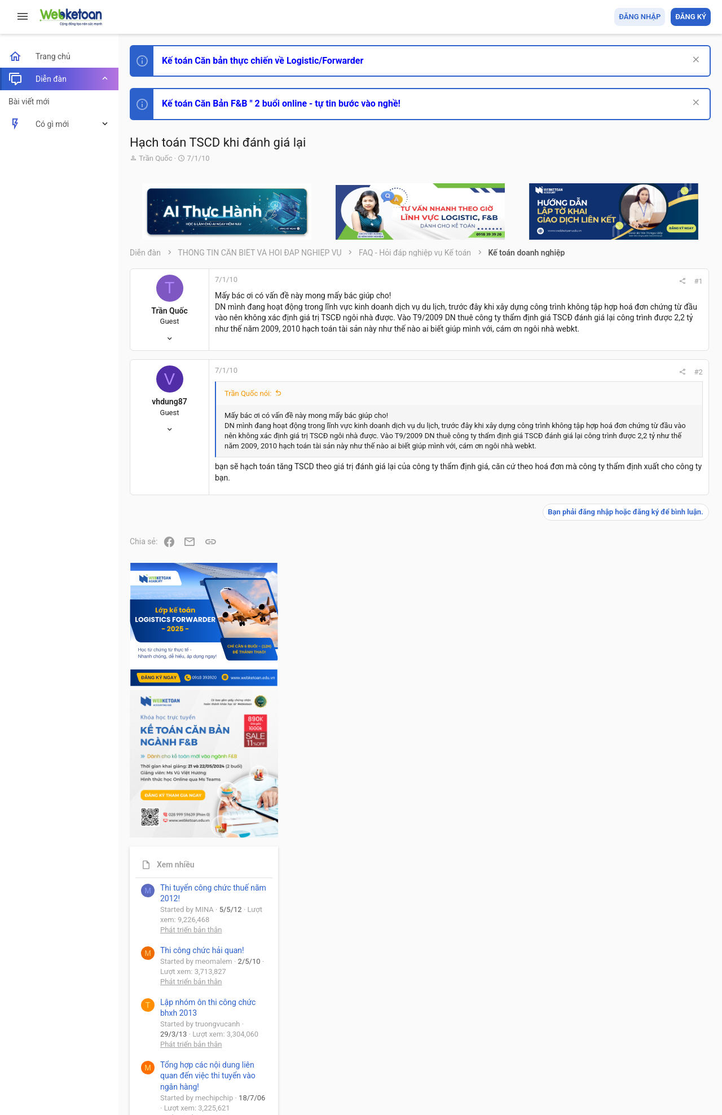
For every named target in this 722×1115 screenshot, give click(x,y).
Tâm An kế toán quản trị (622, 932)
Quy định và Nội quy (522, 1041)
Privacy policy (583, 1041)
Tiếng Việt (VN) (199, 1041)
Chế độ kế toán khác (633, 810)
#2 (548, 378)
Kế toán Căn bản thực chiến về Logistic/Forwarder (262, 60)
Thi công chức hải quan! (642, 642)
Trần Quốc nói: (247, 400)
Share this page (640, 995)
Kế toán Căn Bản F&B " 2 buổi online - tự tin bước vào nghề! (281, 103)
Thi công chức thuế (631, 873)
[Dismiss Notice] (694, 61)
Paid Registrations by (222, 1080)
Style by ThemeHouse (168, 1090)
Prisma (144, 1041)
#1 (548, 281)
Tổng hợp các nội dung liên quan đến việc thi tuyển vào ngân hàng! (647, 767)
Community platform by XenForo (228, 1069)
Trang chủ (662, 1041)
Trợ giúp (626, 1041)
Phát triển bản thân (631, 622)
